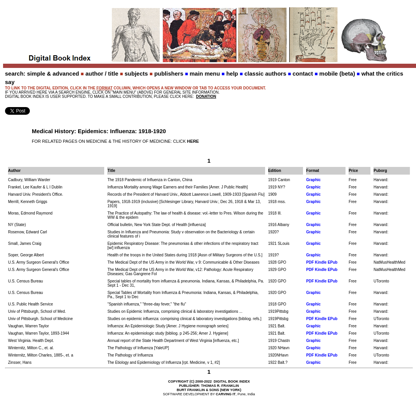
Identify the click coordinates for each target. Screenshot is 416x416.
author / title (101, 73)
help (232, 73)
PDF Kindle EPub (321, 262)
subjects (136, 73)
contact (303, 73)
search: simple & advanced (42, 73)
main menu (205, 73)
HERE (193, 141)
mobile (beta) (337, 73)
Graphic (313, 180)
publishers (168, 73)
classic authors (265, 73)
